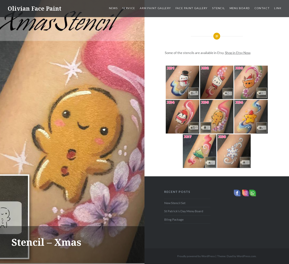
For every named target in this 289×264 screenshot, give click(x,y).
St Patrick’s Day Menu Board (183, 211)
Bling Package (174, 219)
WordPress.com (246, 256)
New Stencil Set (174, 203)
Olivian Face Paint (34, 8)
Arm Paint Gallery (155, 8)
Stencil (218, 8)
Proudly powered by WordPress (196, 256)
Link (277, 8)
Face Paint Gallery (192, 8)
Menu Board (240, 8)
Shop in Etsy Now (237, 53)
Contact (262, 8)
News (113, 8)
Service (128, 8)
